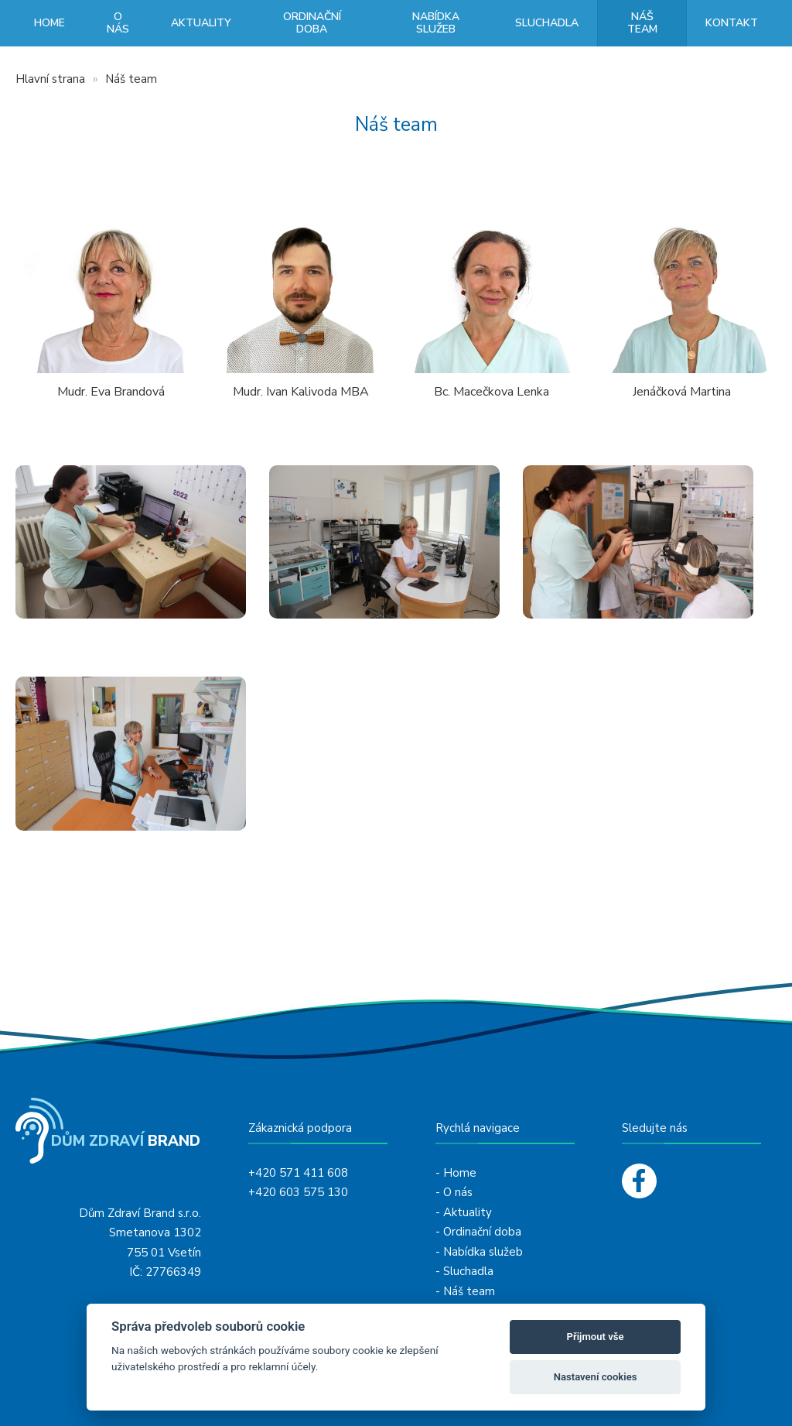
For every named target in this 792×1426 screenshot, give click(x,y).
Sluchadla (547, 22)
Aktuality (201, 22)
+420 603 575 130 (298, 1192)
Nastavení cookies (595, 1377)
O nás (118, 22)
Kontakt (731, 22)
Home (49, 22)
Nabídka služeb (435, 22)
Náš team (642, 22)
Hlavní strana (50, 79)
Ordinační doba (312, 22)
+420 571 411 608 (298, 1173)
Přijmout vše (595, 1336)
